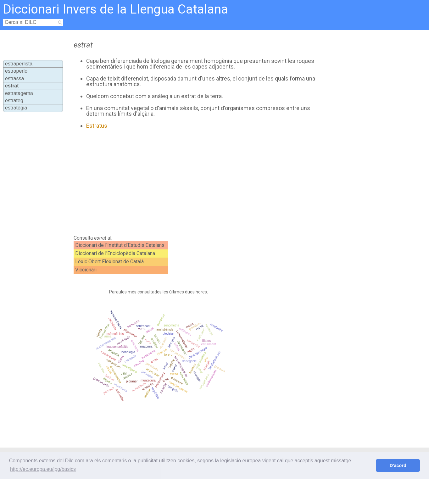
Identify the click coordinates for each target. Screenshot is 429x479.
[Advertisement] (194, 182)
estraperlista (18, 63)
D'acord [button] (398, 465)
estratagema (19, 93)
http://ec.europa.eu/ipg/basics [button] (43, 469)
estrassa (14, 78)
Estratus (96, 125)
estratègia (16, 107)
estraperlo (16, 71)
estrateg (14, 100)
